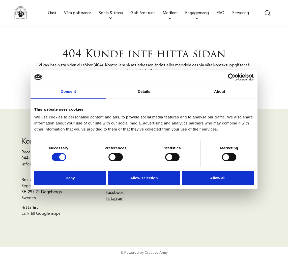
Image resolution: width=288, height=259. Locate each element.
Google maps (48, 214)
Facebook (115, 193)
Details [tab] (144, 91)
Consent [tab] (68, 91)
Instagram (114, 199)
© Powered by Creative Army (144, 252)
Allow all (217, 178)
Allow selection (144, 178)
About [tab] (219, 91)
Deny (70, 178)
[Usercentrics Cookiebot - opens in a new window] (232, 77)
